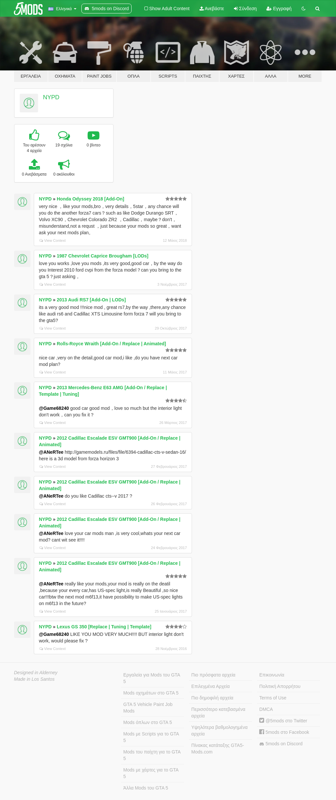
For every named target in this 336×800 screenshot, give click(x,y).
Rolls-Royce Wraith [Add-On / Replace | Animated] (111, 343)
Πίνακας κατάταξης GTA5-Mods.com (217, 748)
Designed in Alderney (36, 672)
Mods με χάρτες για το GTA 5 (150, 773)
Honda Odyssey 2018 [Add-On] (90, 198)
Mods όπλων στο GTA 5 (147, 722)
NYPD (51, 97)
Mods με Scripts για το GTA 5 (151, 737)
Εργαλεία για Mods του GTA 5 (151, 678)
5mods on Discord (281, 744)
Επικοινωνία (271, 674)
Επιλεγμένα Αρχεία (210, 686)
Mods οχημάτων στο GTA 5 (150, 692)
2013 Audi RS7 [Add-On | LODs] (91, 299)
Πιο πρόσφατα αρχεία (213, 674)
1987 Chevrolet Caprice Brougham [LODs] (102, 255)
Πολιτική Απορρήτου (279, 686)
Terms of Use (272, 697)
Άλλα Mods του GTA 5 (145, 787)
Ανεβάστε (212, 8)
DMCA (266, 709)
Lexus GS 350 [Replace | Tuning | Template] (104, 626)
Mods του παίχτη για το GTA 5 (152, 755)
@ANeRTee (51, 452)
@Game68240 (54, 408)
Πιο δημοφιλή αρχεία (212, 697)
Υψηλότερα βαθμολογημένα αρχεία (219, 730)
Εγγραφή (278, 8)
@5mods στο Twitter (283, 721)
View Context (52, 240)
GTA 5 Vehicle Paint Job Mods (148, 708)
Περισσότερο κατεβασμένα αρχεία (218, 712)
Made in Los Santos (34, 679)
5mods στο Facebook (284, 732)
